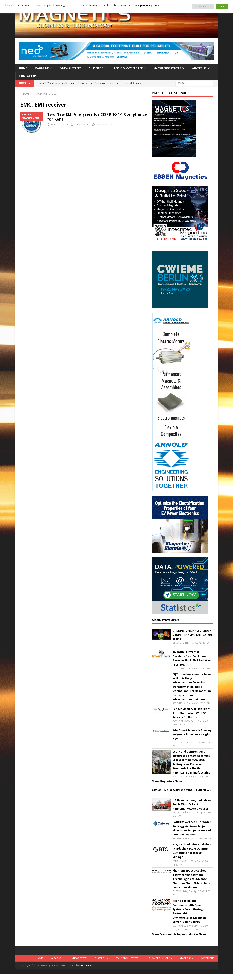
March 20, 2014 (59, 124)
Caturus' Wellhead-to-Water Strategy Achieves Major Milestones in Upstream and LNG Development (192, 828)
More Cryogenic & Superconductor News (179, 934)
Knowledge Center (167, 68)
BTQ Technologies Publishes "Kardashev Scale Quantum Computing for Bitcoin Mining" (192, 851)
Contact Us (28, 76)
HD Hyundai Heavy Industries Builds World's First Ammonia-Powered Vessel (192, 804)
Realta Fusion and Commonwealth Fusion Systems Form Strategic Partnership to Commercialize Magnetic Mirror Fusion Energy (189, 911)
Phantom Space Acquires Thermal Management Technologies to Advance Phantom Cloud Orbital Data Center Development (192, 879)
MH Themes (85, 965)
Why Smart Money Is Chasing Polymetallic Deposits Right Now (192, 734)
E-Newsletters (70, 68)
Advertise (199, 68)
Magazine (42, 68)
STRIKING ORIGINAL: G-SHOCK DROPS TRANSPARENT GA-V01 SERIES (192, 635)
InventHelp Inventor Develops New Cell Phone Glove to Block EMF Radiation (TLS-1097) (192, 658)
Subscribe (96, 68)
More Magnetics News (167, 781)
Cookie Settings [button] (203, 6)
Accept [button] (222, 6)
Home (23, 68)
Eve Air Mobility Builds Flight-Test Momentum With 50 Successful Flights (192, 713)
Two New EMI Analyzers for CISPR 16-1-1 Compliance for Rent (97, 117)
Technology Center (128, 68)
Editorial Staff (82, 124)
